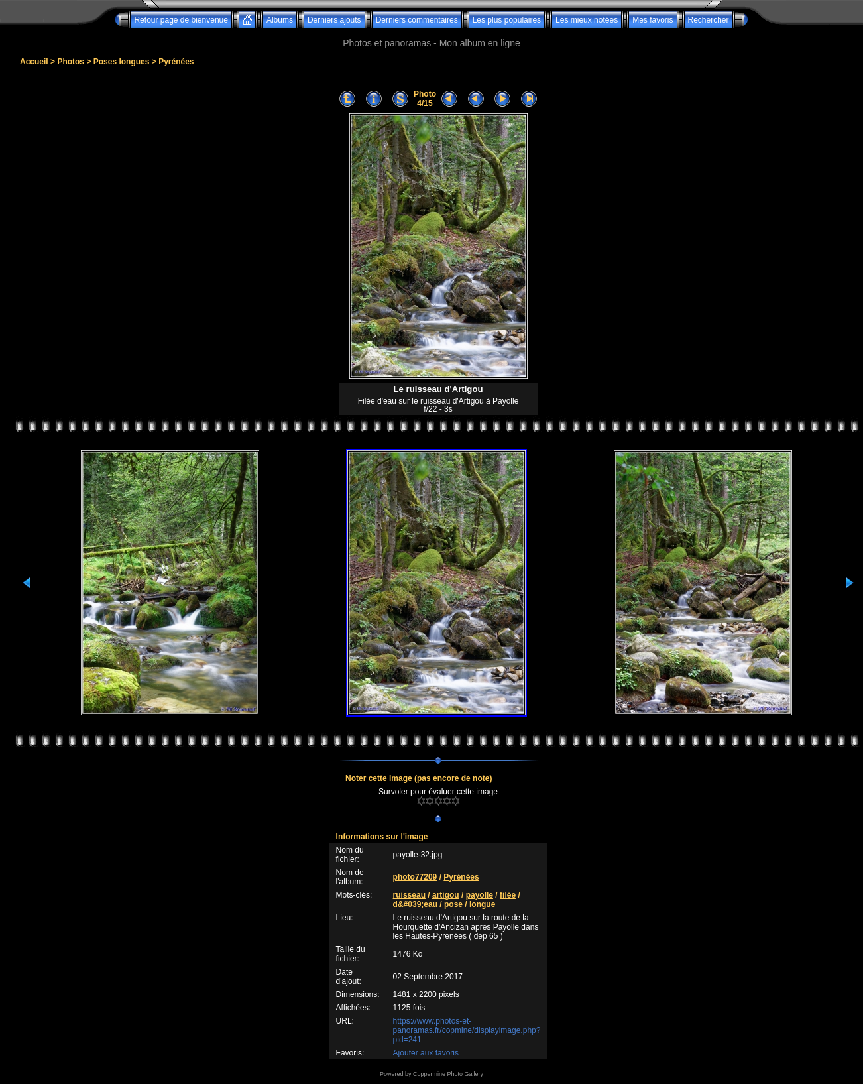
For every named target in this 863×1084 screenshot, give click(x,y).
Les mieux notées (586, 20)
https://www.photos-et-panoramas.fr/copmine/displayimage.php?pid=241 (467, 1030)
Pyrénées (176, 61)
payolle (479, 895)
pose (453, 904)
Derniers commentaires (417, 20)
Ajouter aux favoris (426, 1052)
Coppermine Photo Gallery (448, 1074)
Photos (70, 61)
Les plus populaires (507, 20)
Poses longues (121, 61)
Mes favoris (652, 20)
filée (508, 895)
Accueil (34, 61)
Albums (279, 20)
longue (482, 904)
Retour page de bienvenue (180, 20)
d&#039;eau (415, 904)
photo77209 (415, 877)
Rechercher (708, 20)
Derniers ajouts (334, 20)
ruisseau (409, 895)
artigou (445, 895)
